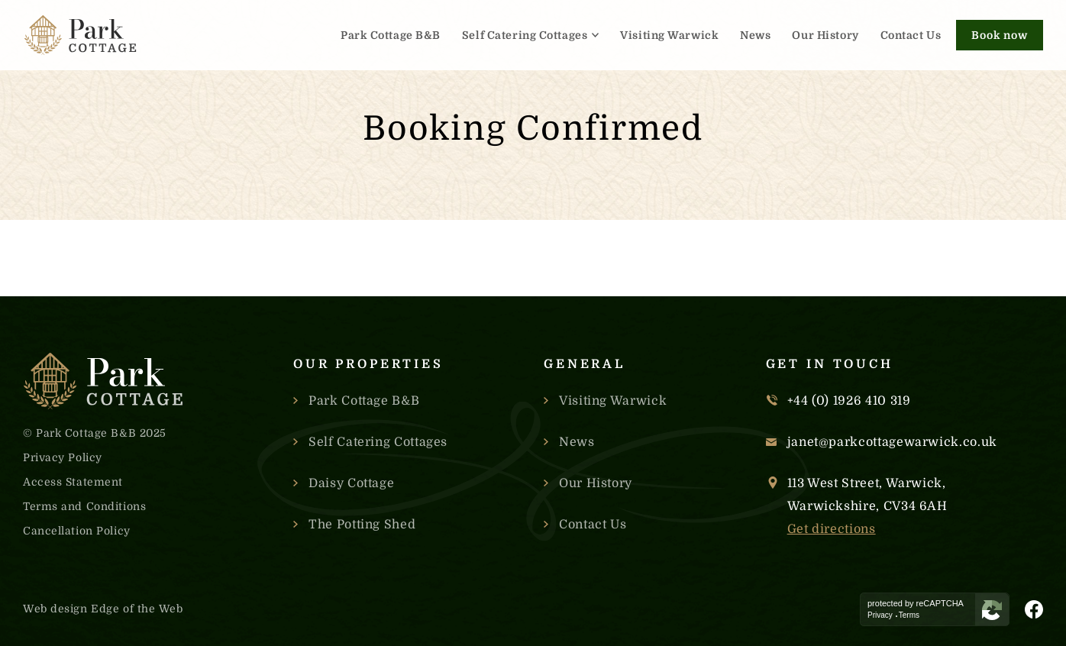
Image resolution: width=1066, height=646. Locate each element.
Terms (909, 615)
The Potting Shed (361, 524)
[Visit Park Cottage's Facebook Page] (1034, 609)
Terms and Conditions (84, 506)
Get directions (831, 529)
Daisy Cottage (351, 483)
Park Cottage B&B (391, 35)
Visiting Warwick (669, 35)
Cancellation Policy (77, 531)
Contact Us (911, 35)
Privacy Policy (62, 457)
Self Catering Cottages (524, 35)
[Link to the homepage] (80, 35)
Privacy (880, 615)
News (755, 35)
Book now (999, 35)
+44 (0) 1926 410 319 (849, 401)
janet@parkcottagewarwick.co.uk (892, 442)
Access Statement (73, 482)
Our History (825, 35)
